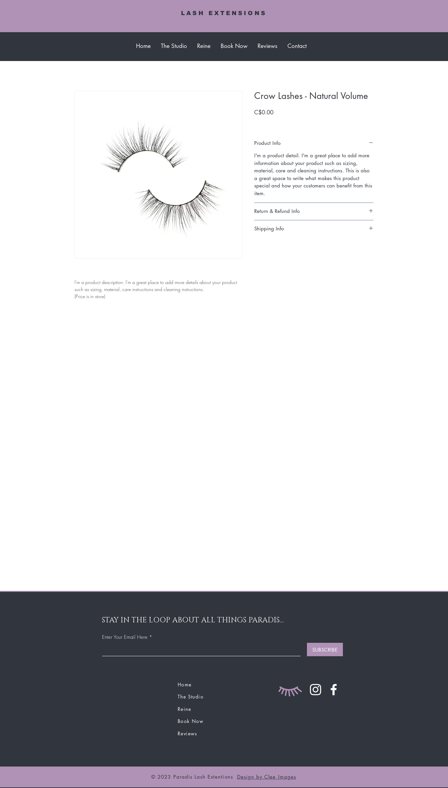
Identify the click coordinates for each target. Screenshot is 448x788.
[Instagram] (315, 689)
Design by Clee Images (266, 777)
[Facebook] (333, 689)
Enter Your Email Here (124, 637)
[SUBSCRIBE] (325, 649)
